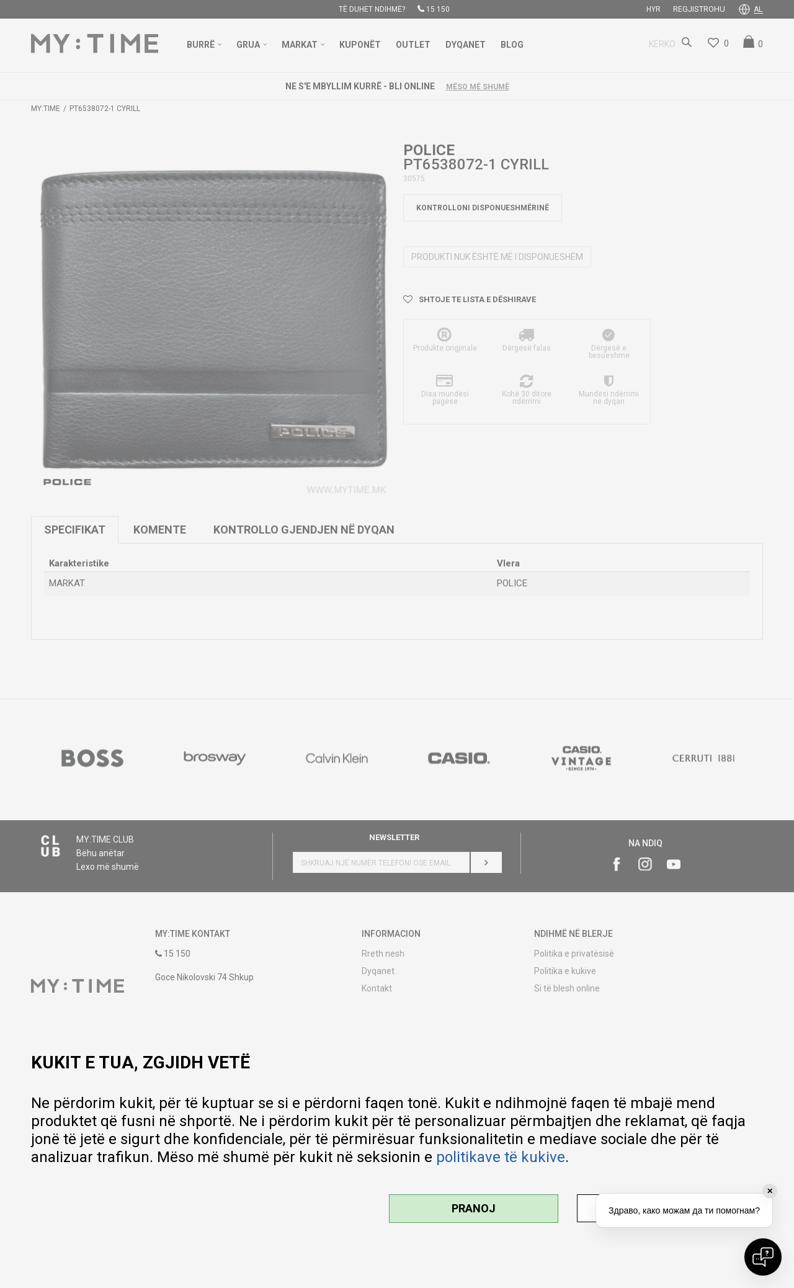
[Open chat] (763, 1257)
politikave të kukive (500, 1157)
